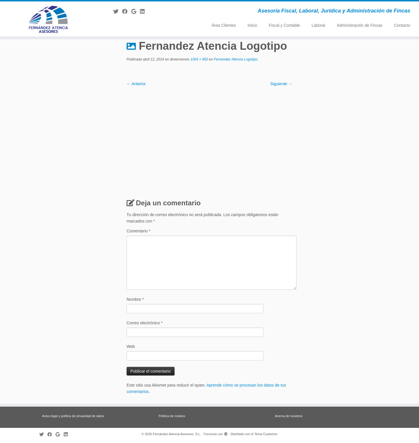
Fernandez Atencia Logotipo (235, 59)
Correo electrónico (145, 323)
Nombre (135, 299)
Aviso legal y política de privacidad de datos (73, 416)
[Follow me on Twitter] (117, 12)
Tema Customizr (265, 434)
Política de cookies (172, 416)
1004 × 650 (198, 59)
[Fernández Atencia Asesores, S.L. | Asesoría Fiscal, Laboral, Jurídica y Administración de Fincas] (48, 18)
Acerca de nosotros (289, 416)
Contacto (402, 25)
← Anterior (136, 83)
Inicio (252, 25)
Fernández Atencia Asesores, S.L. (177, 434)
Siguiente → (281, 83)
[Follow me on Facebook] (126, 12)
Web (131, 346)
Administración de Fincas (359, 25)
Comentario (138, 231)
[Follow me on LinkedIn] (144, 12)
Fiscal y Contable (284, 25)
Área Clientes (224, 25)
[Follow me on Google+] (135, 12)
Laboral (318, 25)
